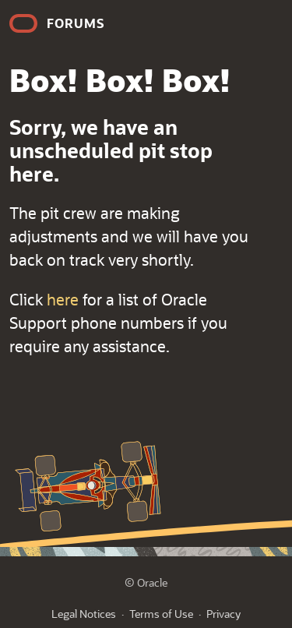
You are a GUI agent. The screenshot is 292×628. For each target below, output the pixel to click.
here (63, 299)
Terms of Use (161, 613)
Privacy (223, 613)
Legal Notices (83, 613)
